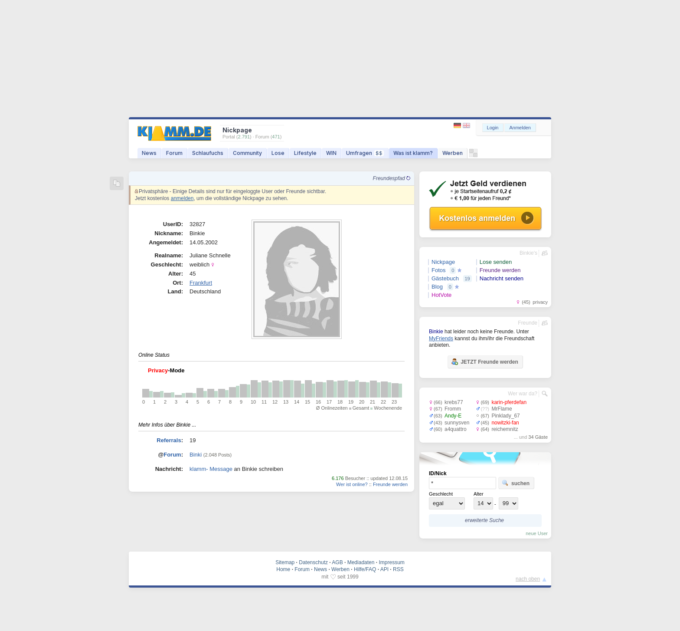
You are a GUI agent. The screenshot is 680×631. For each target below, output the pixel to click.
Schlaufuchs (207, 153)
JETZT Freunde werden (484, 361)
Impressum (391, 562)
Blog (437, 286)
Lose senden (496, 262)
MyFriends (441, 338)
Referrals (169, 440)
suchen (516, 483)
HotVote (441, 295)
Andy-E (453, 416)
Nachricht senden (501, 278)
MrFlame (501, 409)
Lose (277, 153)
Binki (196, 454)
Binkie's (528, 253)
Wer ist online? (352, 484)
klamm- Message (211, 469)
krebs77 (454, 402)
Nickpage (443, 262)
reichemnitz (504, 429)
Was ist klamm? (413, 153)
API (384, 569)
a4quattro (456, 429)
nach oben (528, 579)
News (149, 153)
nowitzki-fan (505, 423)
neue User (537, 533)
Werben (452, 153)
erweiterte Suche (484, 520)
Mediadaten (361, 562)
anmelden (182, 198)
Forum (174, 153)
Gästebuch (445, 278)
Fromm (453, 409)
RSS (398, 569)
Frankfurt (201, 282)
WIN (331, 153)
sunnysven (457, 423)
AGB (337, 562)
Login (493, 127)
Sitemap (284, 562)
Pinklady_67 (505, 416)
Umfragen (365, 153)
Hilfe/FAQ (365, 569)
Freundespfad (391, 178)
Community (247, 153)
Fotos (439, 270)
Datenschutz (313, 562)
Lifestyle (305, 153)
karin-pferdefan (508, 402)
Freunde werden (390, 484)
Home (283, 569)
